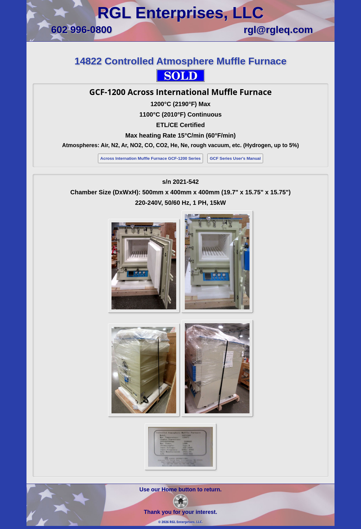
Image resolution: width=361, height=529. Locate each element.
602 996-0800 (81, 29)
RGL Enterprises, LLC (180, 13)
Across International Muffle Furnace (200, 91)
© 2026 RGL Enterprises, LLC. (180, 522)
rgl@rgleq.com (278, 29)
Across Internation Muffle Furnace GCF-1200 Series (150, 158)
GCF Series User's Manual (235, 158)
